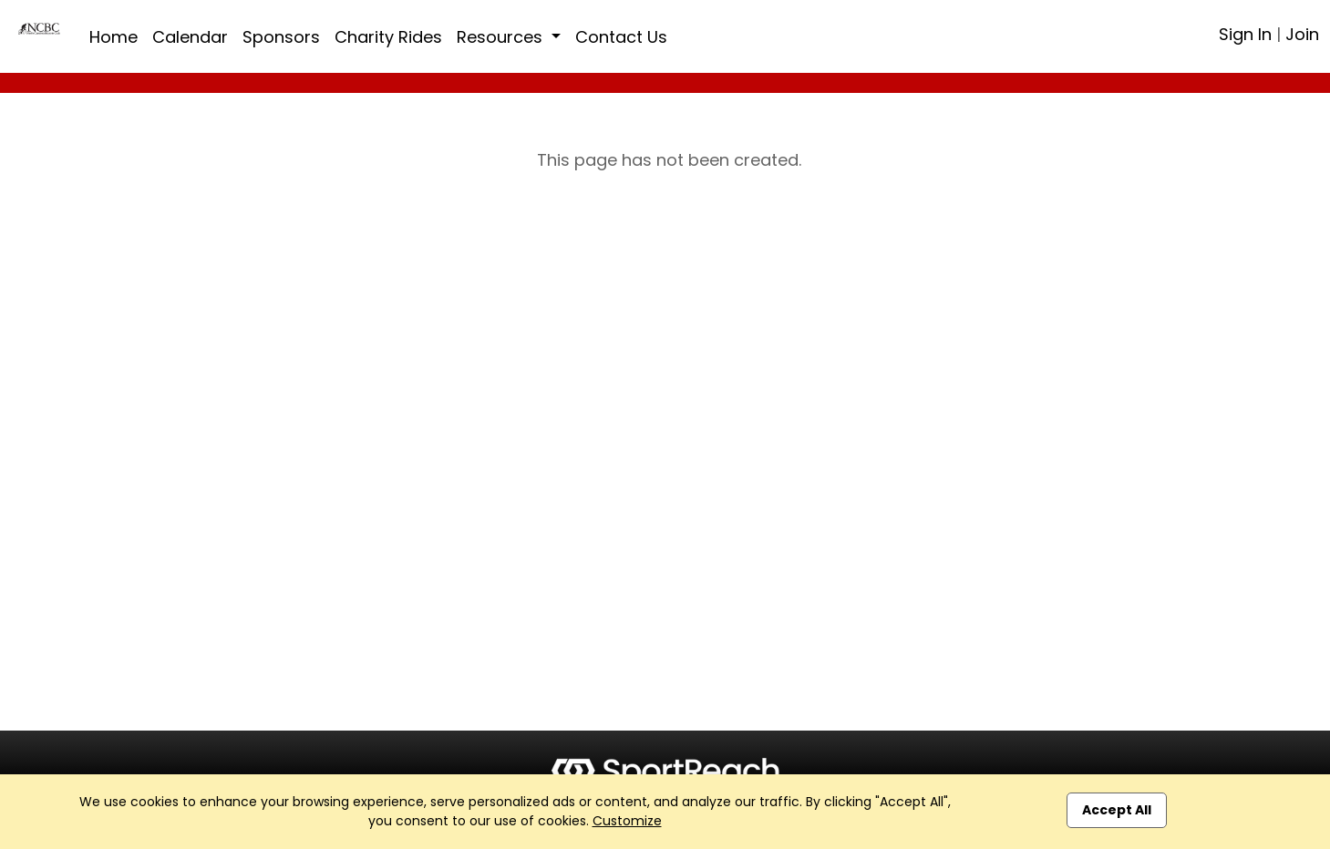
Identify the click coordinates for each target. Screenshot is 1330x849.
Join (1302, 34)
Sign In (1245, 34)
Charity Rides (388, 37)
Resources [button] (502, 37)
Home (113, 37)
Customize (627, 821)
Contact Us (621, 37)
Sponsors (281, 37)
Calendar (190, 37)
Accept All (1116, 810)
